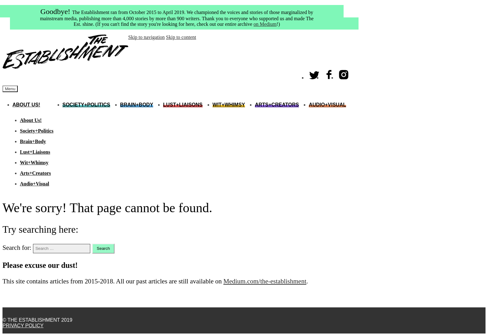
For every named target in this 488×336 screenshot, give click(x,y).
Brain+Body (136, 104)
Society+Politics (86, 104)
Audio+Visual (327, 104)
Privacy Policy (23, 325)
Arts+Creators (277, 104)
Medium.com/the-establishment (265, 281)
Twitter (314, 73)
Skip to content (181, 37)
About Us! (26, 104)
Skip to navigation (146, 37)
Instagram (344, 73)
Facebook (329, 73)
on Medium (265, 24)
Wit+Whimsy (229, 104)
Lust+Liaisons (183, 104)
